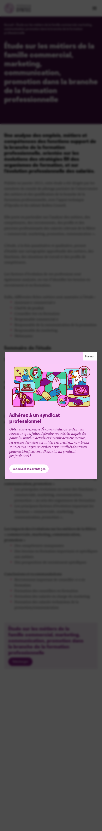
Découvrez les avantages (29, 469)
